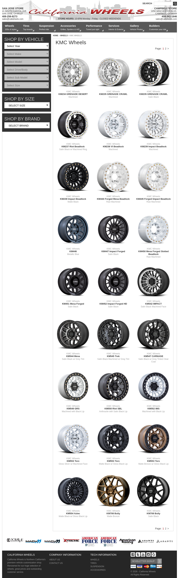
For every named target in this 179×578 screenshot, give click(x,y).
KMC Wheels (73, 92)
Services (116, 27)
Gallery (136, 27)
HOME (55, 36)
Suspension (46, 27)
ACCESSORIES (98, 570)
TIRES (93, 563)
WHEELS (64, 36)
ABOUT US (54, 559)
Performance (94, 27)
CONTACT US (56, 563)
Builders (157, 27)
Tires (28, 27)
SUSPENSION (97, 566)
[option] (14, 540)
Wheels (11, 27)
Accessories (70, 27)
